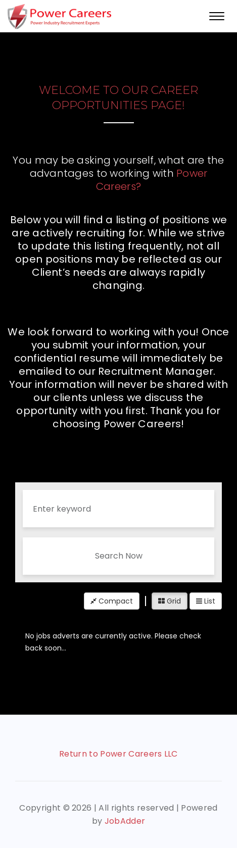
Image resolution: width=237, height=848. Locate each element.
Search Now (119, 556)
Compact (111, 601)
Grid (169, 601)
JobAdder (125, 821)
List (205, 601)
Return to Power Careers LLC (118, 754)
